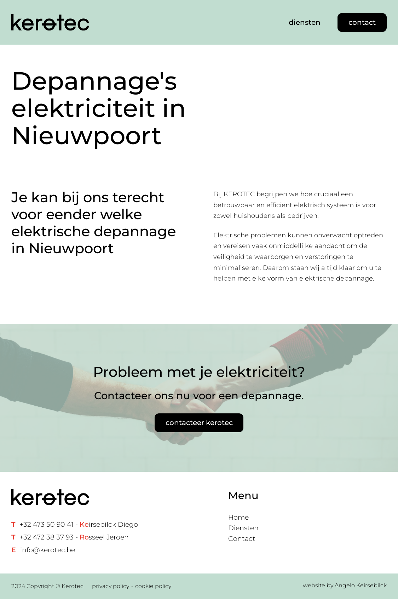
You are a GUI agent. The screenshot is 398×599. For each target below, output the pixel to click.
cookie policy (153, 586)
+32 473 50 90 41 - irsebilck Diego (78, 524)
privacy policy (110, 586)
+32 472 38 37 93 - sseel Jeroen (74, 537)
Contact (241, 539)
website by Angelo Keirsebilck (345, 585)
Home (238, 517)
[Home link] (50, 22)
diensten (305, 22)
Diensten (243, 528)
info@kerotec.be (47, 550)
